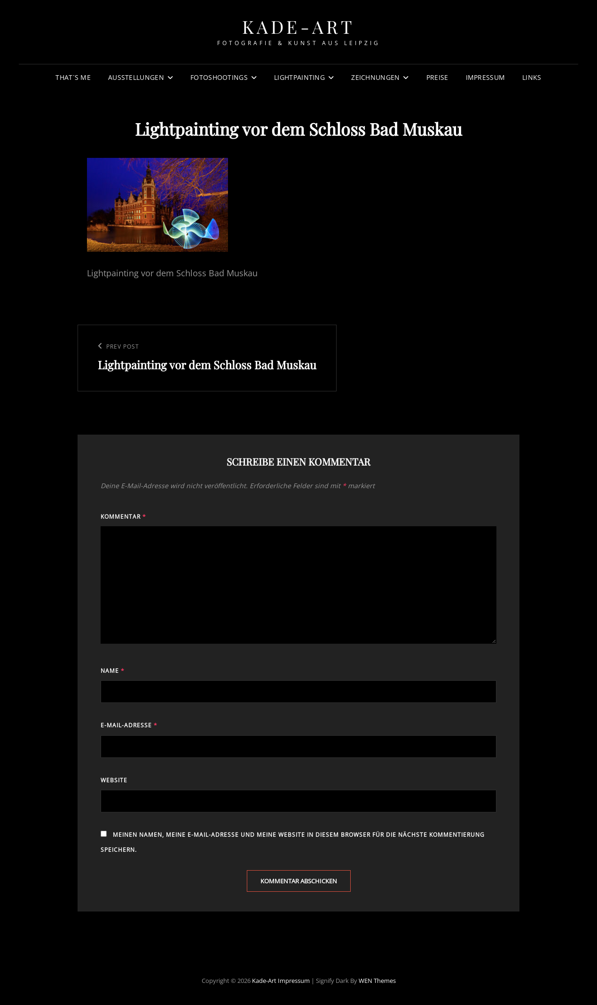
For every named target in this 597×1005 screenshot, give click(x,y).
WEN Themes (377, 980)
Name (113, 671)
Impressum (485, 77)
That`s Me (73, 77)
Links (531, 77)
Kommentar (123, 517)
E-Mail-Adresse (129, 725)
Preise (437, 77)
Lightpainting (299, 77)
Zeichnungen (375, 77)
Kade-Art (298, 27)
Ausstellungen (136, 77)
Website (114, 780)
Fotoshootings (219, 77)
